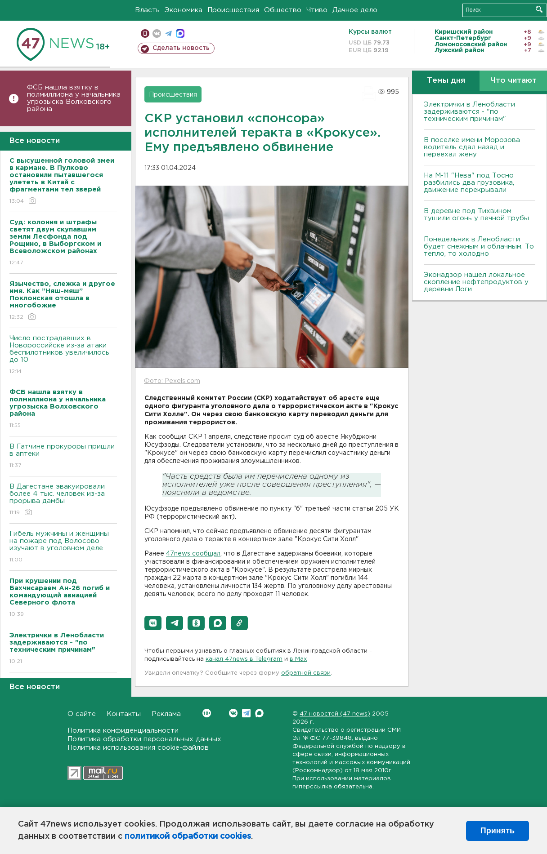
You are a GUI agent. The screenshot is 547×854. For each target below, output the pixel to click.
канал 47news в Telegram (244, 659)
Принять (497, 830)
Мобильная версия (145, 33)
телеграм (168, 33)
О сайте (81, 714)
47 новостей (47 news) (335, 714)
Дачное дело (354, 10)
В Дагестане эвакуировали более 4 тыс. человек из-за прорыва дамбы (63, 500)
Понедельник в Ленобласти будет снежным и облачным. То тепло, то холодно (479, 246)
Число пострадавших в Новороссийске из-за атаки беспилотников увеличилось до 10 (63, 355)
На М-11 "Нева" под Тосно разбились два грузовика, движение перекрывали (469, 183)
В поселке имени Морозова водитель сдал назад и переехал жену (472, 147)
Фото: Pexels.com (172, 381)
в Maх (298, 659)
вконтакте (156, 33)
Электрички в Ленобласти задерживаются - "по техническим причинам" (469, 112)
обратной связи (306, 673)
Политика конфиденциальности (123, 731)
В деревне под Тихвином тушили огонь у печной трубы (476, 214)
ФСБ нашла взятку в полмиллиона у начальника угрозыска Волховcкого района (74, 98)
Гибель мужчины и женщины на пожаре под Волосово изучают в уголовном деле (63, 547)
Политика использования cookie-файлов (138, 748)
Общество (282, 10)
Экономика (183, 10)
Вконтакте (206, 713)
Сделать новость (181, 48)
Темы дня (446, 80)
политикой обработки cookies (188, 836)
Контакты (124, 714)
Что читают (513, 80)
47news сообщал (193, 553)
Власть (147, 10)
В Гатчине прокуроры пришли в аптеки (63, 456)
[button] (152, 623)
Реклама (166, 714)
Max (259, 713)
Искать (539, 9)
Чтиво (316, 10)
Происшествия (233, 10)
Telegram (246, 713)
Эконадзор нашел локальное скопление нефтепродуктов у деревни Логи (476, 282)
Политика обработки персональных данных (144, 739)
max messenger (180, 33)
